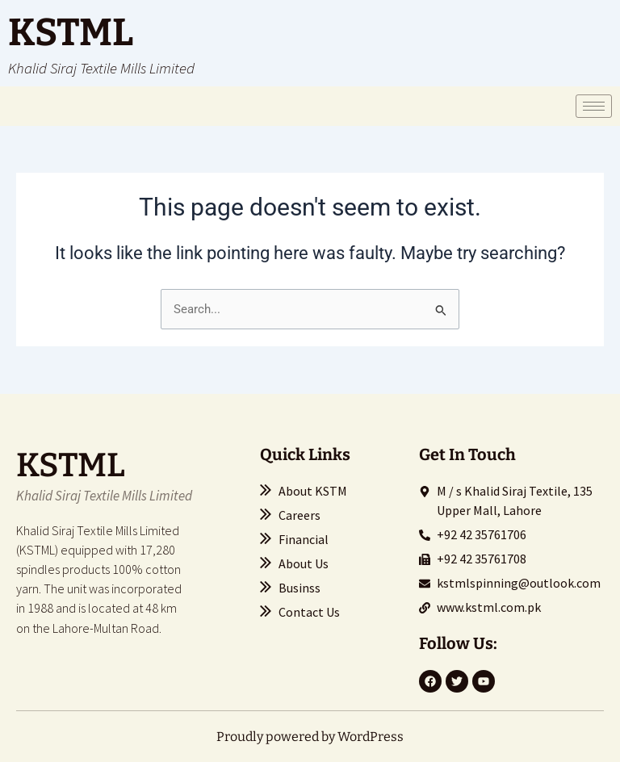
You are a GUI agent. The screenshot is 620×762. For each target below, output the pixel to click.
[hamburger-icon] (594, 106)
